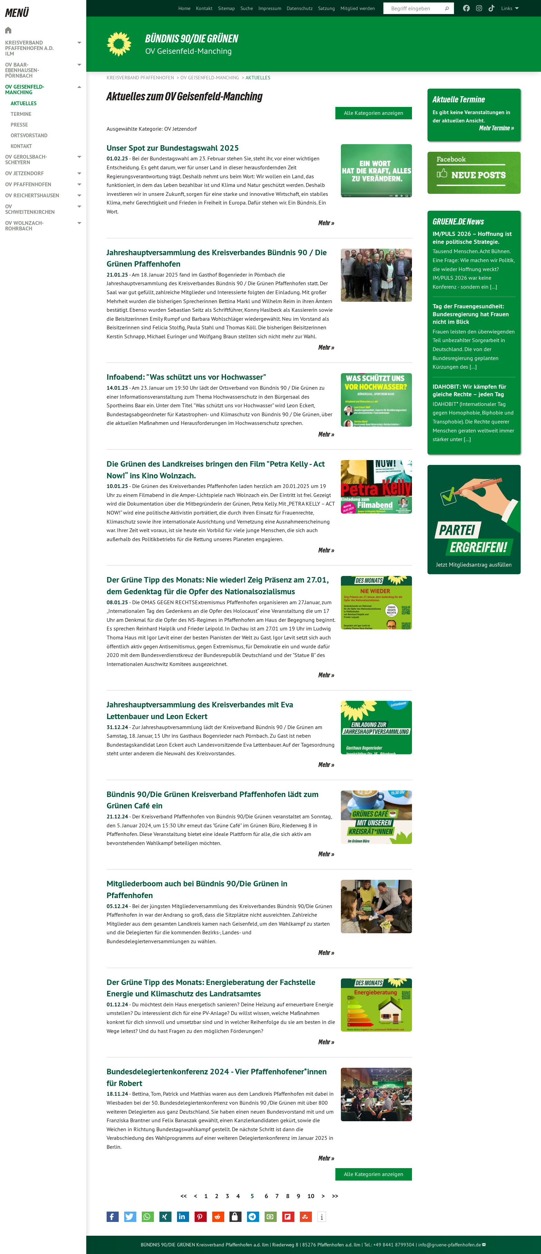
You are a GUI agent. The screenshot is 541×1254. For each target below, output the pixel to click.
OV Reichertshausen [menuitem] (32, 195)
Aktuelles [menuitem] (24, 103)
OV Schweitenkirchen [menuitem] (30, 209)
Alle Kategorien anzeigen (373, 112)
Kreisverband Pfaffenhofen (141, 77)
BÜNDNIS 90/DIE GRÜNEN (191, 38)
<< (183, 1196)
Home (184, 8)
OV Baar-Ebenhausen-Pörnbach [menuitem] (22, 70)
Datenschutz (300, 8)
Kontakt (204, 8)
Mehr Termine (494, 128)
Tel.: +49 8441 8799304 (389, 1245)
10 (310, 1196)
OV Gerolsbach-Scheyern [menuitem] (26, 159)
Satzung (326, 8)
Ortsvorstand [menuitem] (29, 135)
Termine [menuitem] (21, 114)
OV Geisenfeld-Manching (210, 77)
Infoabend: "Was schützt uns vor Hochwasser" (186, 376)
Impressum (269, 8)
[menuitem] (184, 8)
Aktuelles (258, 77)
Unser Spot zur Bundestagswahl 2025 (173, 147)
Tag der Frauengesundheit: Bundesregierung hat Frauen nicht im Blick (471, 314)
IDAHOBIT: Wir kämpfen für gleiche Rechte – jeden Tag (469, 390)
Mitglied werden (358, 8)
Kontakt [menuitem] (21, 146)
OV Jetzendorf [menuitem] (24, 173)
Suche (246, 8)
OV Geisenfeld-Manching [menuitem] (25, 89)
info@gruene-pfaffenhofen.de (449, 1245)
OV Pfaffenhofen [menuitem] (28, 184)
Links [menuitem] (506, 8)
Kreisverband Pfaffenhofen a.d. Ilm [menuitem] (29, 48)
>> (335, 1196)
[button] (113, 1217)
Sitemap (226, 8)
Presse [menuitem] (19, 124)
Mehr (324, 223)
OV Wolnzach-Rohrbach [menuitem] (24, 225)
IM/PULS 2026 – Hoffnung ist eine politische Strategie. (472, 238)
